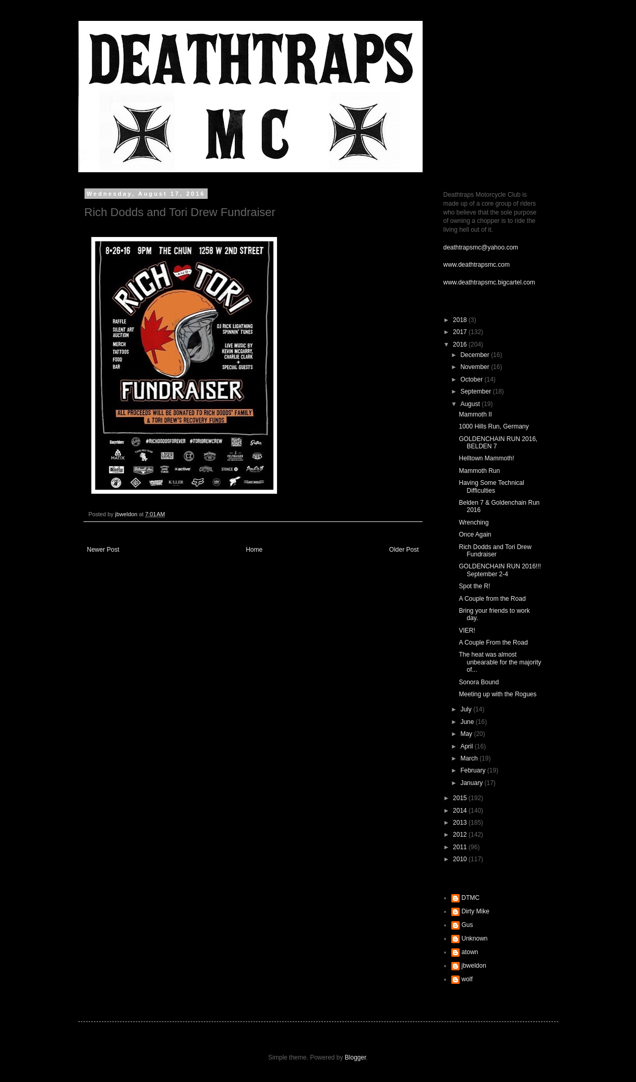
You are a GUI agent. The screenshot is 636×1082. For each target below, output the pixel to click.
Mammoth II (475, 414)
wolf (467, 979)
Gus (467, 925)
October (472, 379)
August (471, 404)
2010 (461, 859)
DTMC (471, 897)
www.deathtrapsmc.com (476, 264)
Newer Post (103, 549)
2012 (461, 834)
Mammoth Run (479, 470)
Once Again (475, 534)
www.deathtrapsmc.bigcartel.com (489, 282)
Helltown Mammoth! (486, 458)
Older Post (404, 549)
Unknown (475, 938)
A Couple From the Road (493, 642)
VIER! (467, 630)
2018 (461, 320)
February (473, 770)
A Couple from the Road (492, 598)
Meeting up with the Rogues (497, 694)
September (476, 391)
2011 (461, 847)
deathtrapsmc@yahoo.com (481, 247)
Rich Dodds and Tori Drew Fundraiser (495, 550)
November (475, 367)
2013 (461, 822)
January (472, 783)
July (466, 709)
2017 (461, 332)
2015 (461, 798)
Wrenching (473, 522)
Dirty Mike (475, 911)
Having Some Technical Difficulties (491, 486)
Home (254, 549)
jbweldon (474, 965)
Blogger (355, 1057)
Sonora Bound (479, 682)
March (469, 758)
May (467, 734)
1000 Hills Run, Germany (494, 426)
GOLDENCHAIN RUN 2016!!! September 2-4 (500, 570)
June (467, 722)
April (467, 746)
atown (470, 952)
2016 (461, 344)
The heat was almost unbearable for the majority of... (500, 662)
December (475, 355)
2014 (461, 810)
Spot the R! (474, 586)
